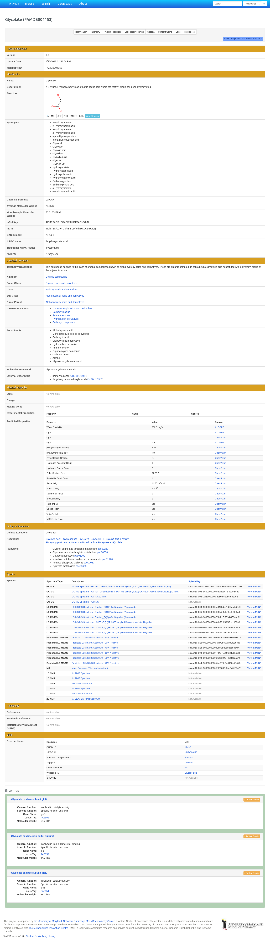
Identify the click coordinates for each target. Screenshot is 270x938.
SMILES (73, 116)
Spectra (150, 32)
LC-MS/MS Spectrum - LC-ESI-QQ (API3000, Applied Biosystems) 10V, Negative (112, 622)
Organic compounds (56, 276)
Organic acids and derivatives (61, 283)
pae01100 (79, 555)
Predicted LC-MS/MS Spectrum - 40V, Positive (95, 647)
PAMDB (14, 3)
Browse (30, 3)
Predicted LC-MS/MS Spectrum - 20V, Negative (95, 658)
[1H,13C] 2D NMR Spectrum (86, 699)
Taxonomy (95, 32)
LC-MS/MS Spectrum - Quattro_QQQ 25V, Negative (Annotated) (104, 612)
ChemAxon (220, 437)
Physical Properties (112, 32)
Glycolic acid (191, 773)
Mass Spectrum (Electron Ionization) (90, 668)
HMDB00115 (191, 752)
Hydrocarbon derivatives (66, 318)
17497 (188, 747)
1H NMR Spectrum (81, 673)
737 (186, 767)
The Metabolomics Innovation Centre (48, 928)
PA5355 (45, 817)
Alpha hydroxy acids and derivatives (65, 295)
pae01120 (107, 559)
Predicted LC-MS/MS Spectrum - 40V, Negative (95, 663)
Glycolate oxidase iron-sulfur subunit (32, 836)
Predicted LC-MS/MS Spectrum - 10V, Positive (95, 637)
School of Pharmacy (74, 921)
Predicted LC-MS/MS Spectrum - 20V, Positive (95, 642)
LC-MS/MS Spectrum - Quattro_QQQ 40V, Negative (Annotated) (104, 617)
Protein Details (252, 799)
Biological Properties (134, 32)
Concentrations (165, 32)
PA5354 (45, 891)
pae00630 (102, 552)
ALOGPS (219, 427)
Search (46, 3)
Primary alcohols (61, 315)
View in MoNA (254, 586)
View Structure (92, 116)
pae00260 (103, 548)
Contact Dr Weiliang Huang (40, 936)
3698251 (189, 757)
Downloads (66, 3)
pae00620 (81, 566)
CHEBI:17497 (78, 376)
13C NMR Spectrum (82, 683)
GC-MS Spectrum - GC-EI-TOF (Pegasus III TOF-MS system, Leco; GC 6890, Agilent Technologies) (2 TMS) (125, 591)
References (189, 32)
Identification (81, 32)
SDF (60, 116)
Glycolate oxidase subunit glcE (29, 872)
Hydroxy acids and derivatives (62, 289)
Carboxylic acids (61, 312)
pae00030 (89, 562)
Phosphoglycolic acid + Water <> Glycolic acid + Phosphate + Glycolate (84, 542)
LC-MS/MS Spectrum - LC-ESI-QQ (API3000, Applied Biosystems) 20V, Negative (112, 627)
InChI (81, 116)
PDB (66, 116)
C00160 (189, 762)
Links (178, 32)
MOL (53, 116)
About (84, 3)
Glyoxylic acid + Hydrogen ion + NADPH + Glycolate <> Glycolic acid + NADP (87, 539)
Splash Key (194, 581)
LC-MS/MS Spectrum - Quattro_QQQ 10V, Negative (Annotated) (104, 607)
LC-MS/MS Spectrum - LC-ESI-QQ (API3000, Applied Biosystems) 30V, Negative (112, 632)
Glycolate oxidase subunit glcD (29, 799)
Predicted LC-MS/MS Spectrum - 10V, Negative (95, 653)
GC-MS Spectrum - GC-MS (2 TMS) (89, 596)
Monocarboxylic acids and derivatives (72, 308)
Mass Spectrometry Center (100, 921)
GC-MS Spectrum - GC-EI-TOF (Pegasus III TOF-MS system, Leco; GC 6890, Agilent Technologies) (121, 586)
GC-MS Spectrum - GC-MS (85, 602)
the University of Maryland (48, 921)
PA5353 (45, 854)
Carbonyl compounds (64, 322)
